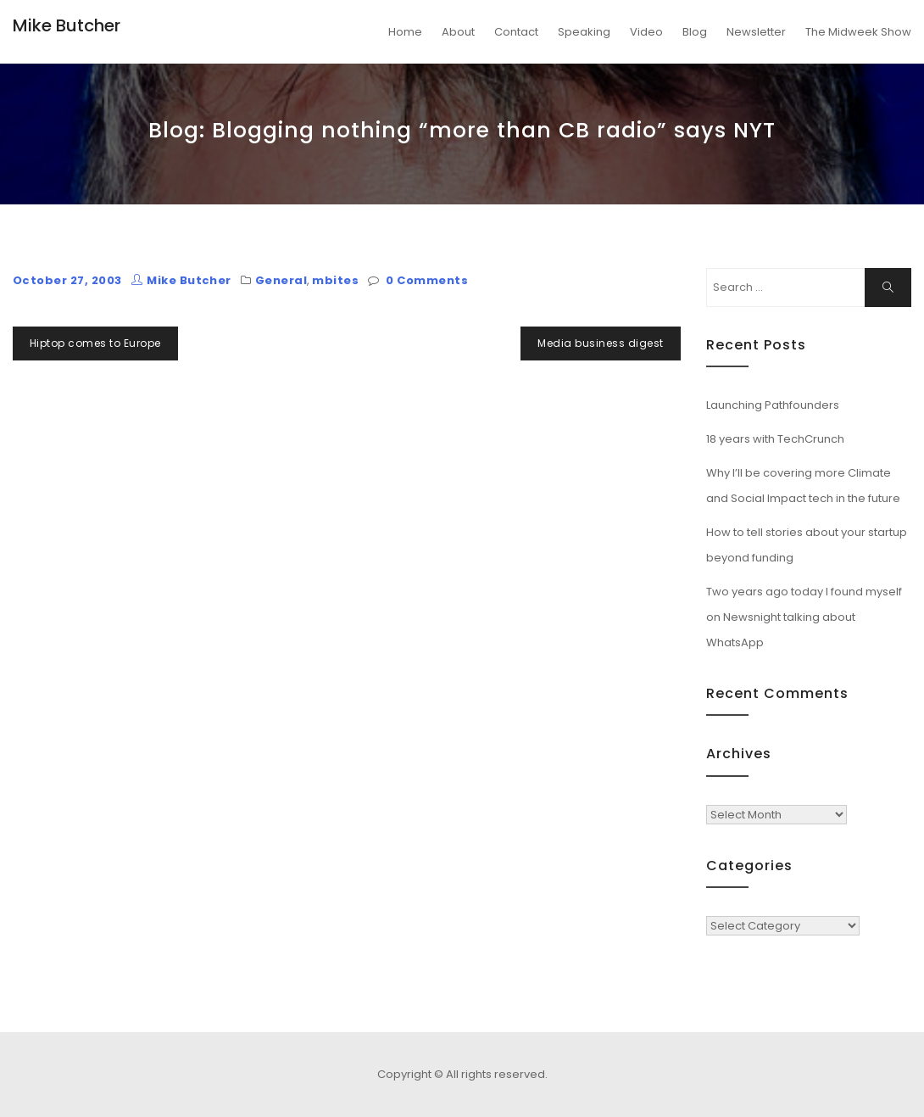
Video (646, 32)
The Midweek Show (858, 32)
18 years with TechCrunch (775, 439)
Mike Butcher (66, 25)
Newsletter (756, 32)
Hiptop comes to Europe (95, 343)
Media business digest (600, 343)
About (458, 32)
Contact (516, 32)
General (281, 280)
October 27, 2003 (67, 280)
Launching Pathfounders (772, 405)
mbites (335, 280)
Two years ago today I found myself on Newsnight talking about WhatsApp (804, 617)
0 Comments (427, 280)
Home (405, 32)
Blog (694, 32)
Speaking (584, 32)
